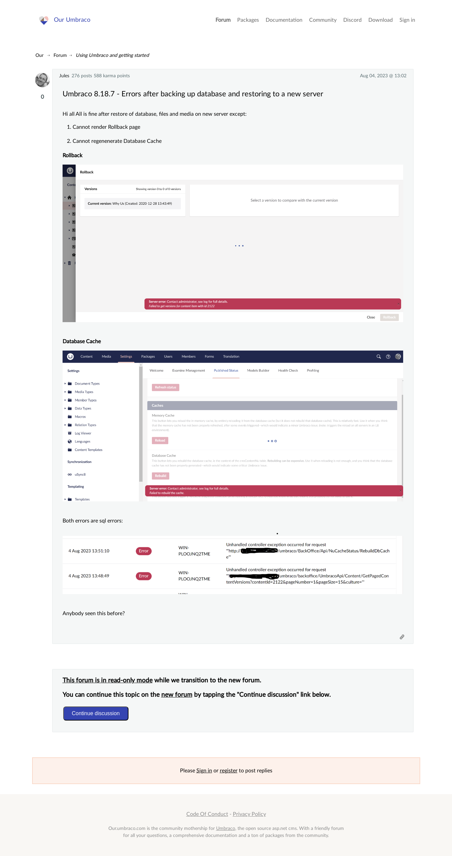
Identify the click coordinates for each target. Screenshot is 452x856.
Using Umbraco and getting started (112, 55)
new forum (176, 695)
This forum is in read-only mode (108, 680)
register (229, 770)
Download (380, 20)
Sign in (407, 20)
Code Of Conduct (207, 814)
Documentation (284, 20)
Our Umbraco (72, 20)
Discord (352, 20)
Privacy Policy (249, 814)
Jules (64, 75)
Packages (248, 20)
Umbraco (225, 828)
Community (323, 20)
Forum (223, 20)
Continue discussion (96, 713)
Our (39, 55)
